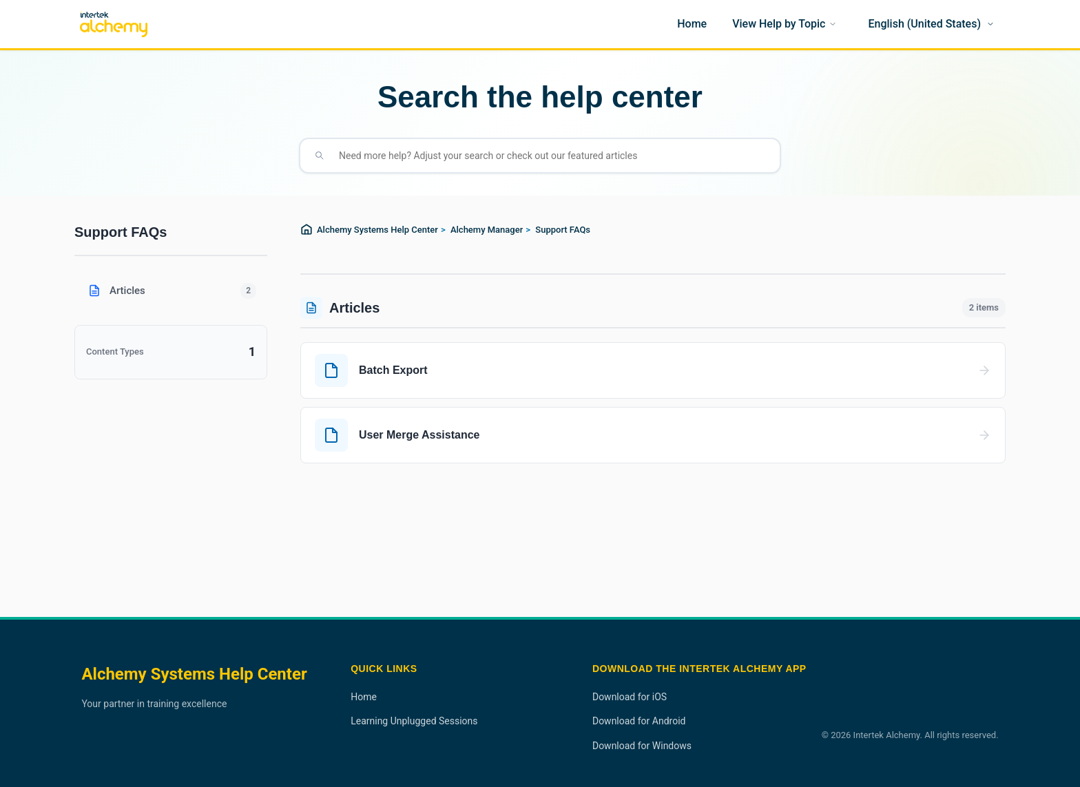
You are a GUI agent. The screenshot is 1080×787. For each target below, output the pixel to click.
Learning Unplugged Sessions (414, 720)
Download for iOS (629, 696)
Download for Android (639, 720)
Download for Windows (642, 745)
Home (364, 696)
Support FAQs (562, 229)
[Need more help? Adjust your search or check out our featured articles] (551, 155)
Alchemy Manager (486, 229)
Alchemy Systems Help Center (377, 229)
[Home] (692, 24)
